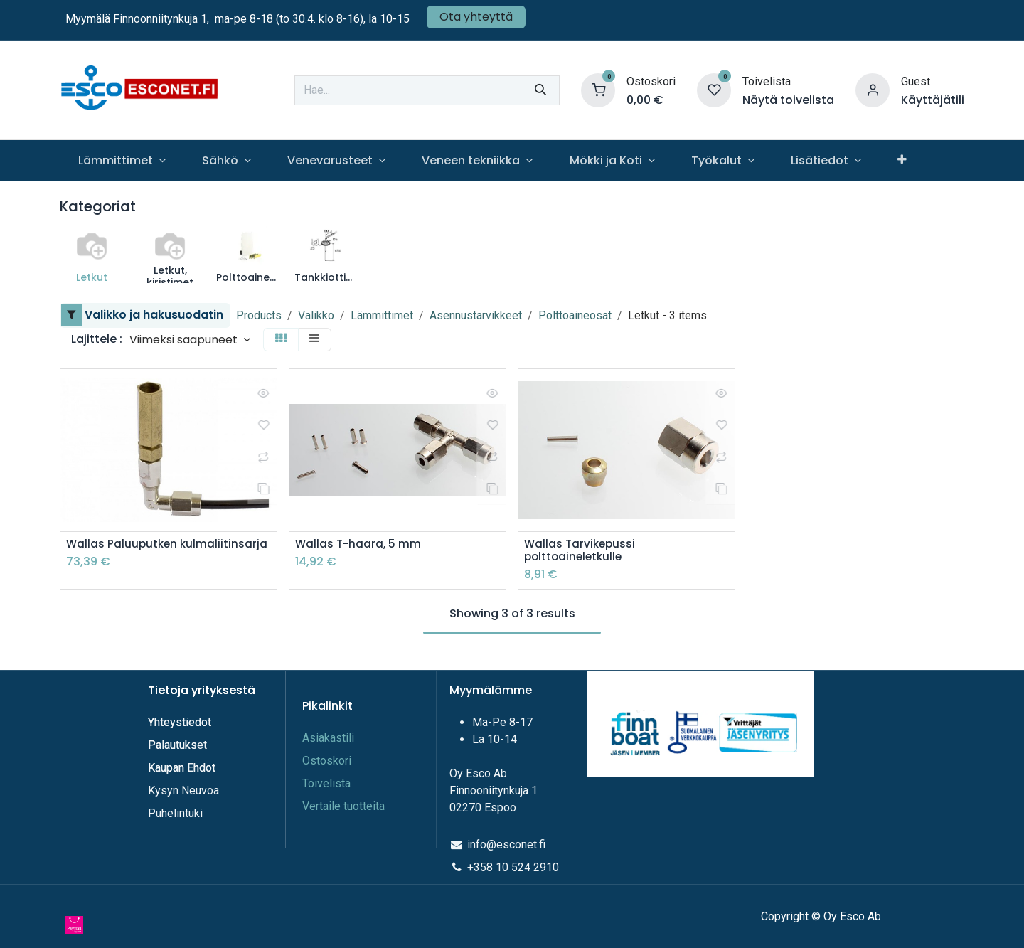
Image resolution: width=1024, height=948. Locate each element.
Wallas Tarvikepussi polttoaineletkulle (581, 551)
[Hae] (540, 90)
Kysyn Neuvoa (183, 790)
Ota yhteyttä (476, 17)
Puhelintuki (175, 813)
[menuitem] (121, 160)
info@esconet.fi (506, 844)
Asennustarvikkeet (476, 315)
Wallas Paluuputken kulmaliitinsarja (168, 544)
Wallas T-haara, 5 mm (359, 544)
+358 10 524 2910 (513, 867)
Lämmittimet (382, 315)
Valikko (316, 315)
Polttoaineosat (575, 315)
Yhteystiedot (181, 722)
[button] (190, 339)
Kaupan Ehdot (181, 767)
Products (259, 315)
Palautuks (172, 745)
